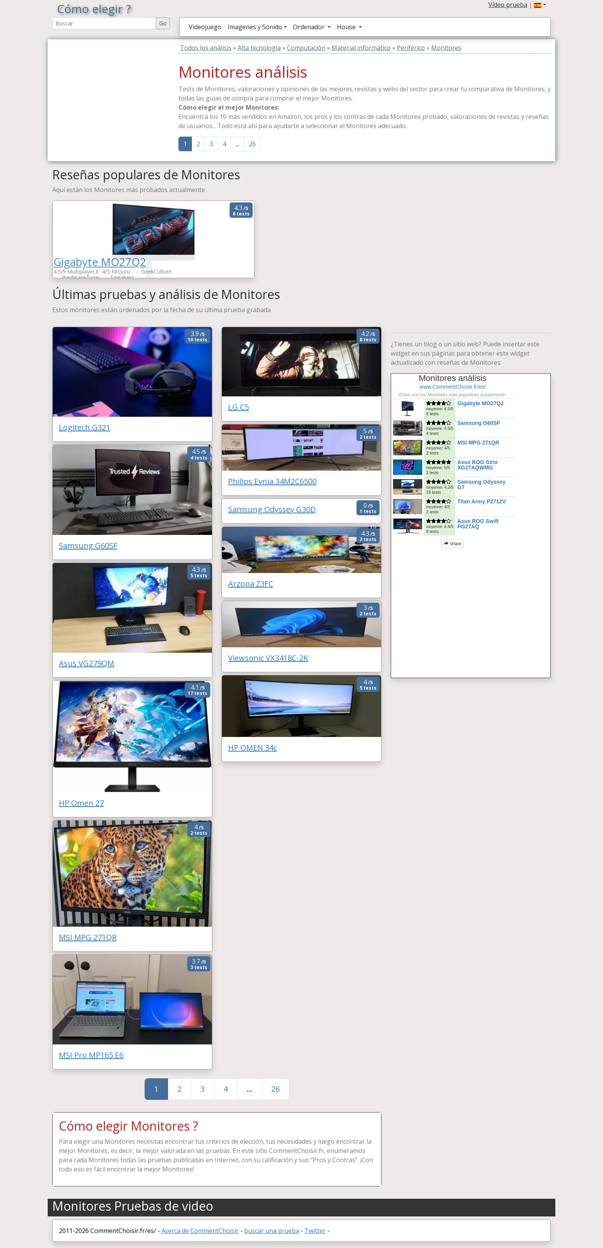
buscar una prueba (271, 1230)
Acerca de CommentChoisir (200, 1230)
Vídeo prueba (507, 4)
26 (252, 144)
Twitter (315, 1230)
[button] (540, 4)
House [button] (347, 27)
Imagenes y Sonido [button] (255, 27)
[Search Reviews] (104, 23)
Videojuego (205, 27)
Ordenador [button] (309, 27)
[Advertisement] (100, 87)
